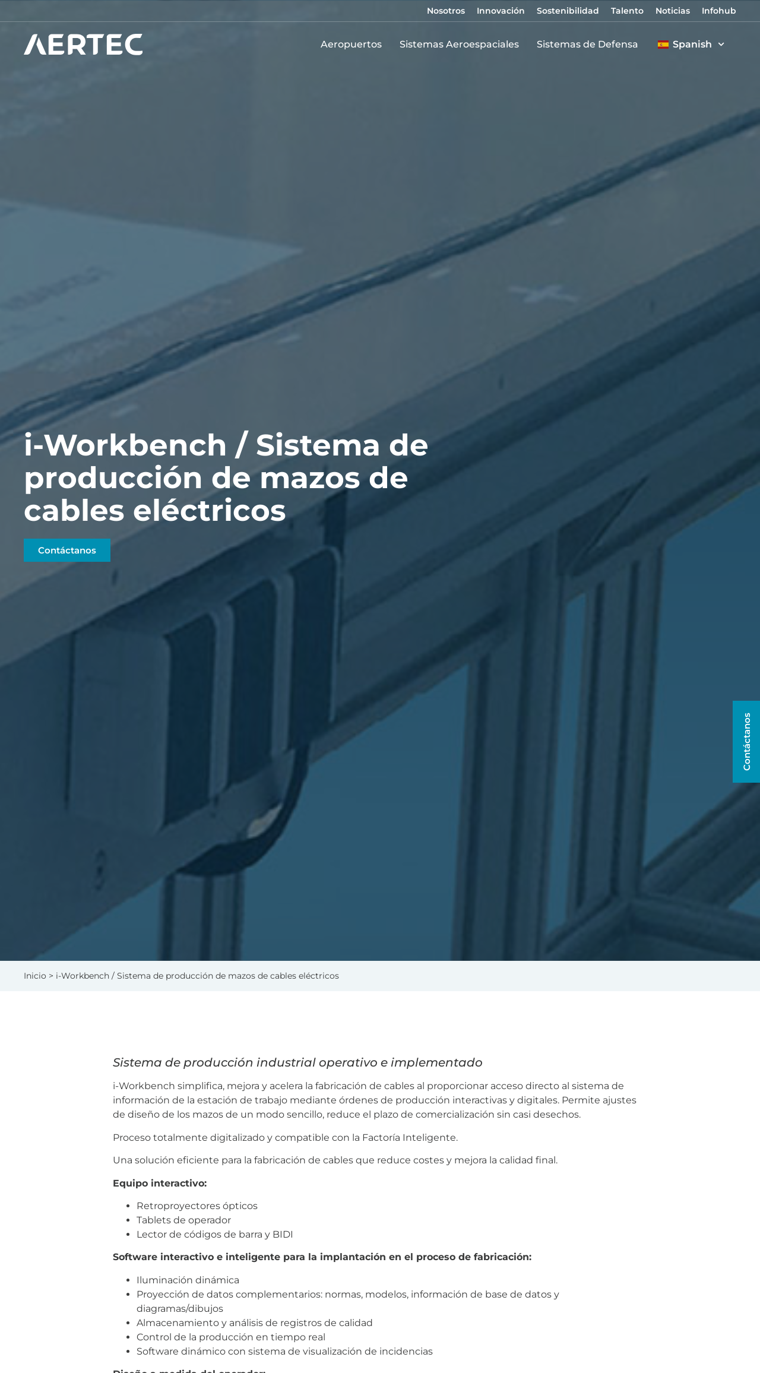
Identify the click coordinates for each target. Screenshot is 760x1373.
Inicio (35, 975)
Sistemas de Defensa (590, 44)
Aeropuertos (354, 44)
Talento (627, 10)
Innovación (501, 10)
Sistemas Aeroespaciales (462, 44)
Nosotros (446, 10)
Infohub (719, 10)
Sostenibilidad (568, 10)
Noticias (673, 10)
